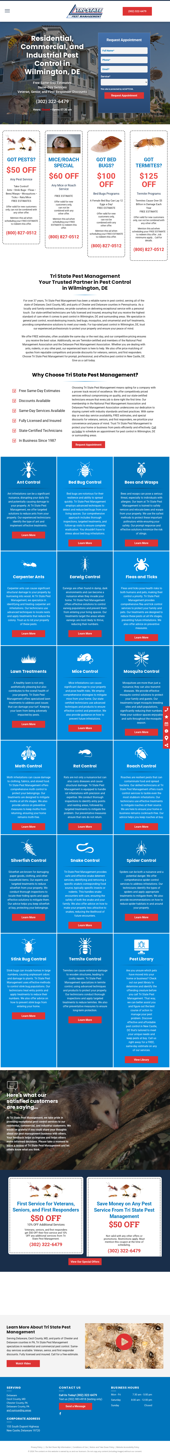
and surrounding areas (19, 1410)
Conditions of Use (80, 1447)
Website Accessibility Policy (127, 1447)
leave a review (15, 1145)
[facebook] (60, 1414)
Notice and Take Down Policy (102, 1447)
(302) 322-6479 (52, 101)
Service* (105, 76)
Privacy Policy (36, 1447)
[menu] (7, 10)
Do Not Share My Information (58, 1447)
